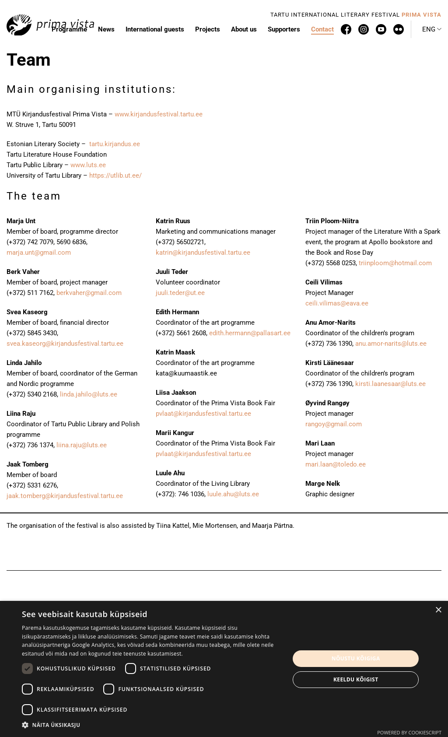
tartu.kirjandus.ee (115, 144)
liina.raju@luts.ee (81, 445)
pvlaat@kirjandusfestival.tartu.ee (203, 414)
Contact (322, 29)
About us (244, 29)
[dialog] (224, 669)
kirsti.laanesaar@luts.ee (390, 384)
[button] (431, 29)
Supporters (284, 29)
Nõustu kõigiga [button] (356, 658)
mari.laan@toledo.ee (335, 464)
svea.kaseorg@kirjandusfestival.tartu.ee (65, 343)
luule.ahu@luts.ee (233, 494)
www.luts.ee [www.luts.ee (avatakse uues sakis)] (88, 165)
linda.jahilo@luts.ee (88, 394)
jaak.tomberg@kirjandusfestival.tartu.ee (65, 496)
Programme (69, 29)
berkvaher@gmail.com (89, 293)
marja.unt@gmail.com (39, 252)
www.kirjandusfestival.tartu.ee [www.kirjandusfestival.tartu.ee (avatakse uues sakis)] (159, 114)
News (106, 29)
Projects (207, 29)
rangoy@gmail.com (333, 424)
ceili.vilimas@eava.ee (336, 303)
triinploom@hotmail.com (395, 263)
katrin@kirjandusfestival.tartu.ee (203, 252)
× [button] (438, 610)
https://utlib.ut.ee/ (115, 175)
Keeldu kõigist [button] (355, 679)
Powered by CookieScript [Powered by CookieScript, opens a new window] (409, 732)
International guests (155, 29)
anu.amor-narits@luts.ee (391, 343)
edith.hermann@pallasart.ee (249, 333)
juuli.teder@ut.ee (180, 293)
